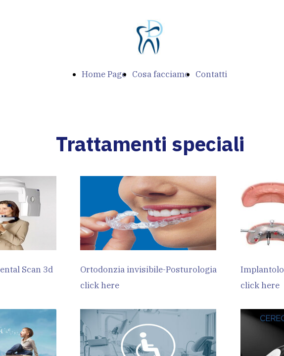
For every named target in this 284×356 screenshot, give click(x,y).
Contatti (211, 74)
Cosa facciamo (160, 74)
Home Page (104, 74)
